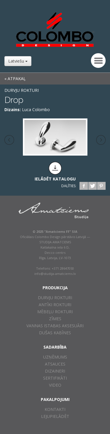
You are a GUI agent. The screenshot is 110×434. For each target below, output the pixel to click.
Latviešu (18, 61)
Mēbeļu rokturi (55, 311)
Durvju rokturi (21, 90)
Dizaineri (55, 371)
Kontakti (55, 409)
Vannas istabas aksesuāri (55, 325)
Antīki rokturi (55, 304)
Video (55, 385)
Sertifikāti (55, 378)
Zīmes (55, 318)
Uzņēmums (55, 357)
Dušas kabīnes (55, 332)
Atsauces (55, 364)
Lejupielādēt (55, 416)
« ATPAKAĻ (15, 78)
